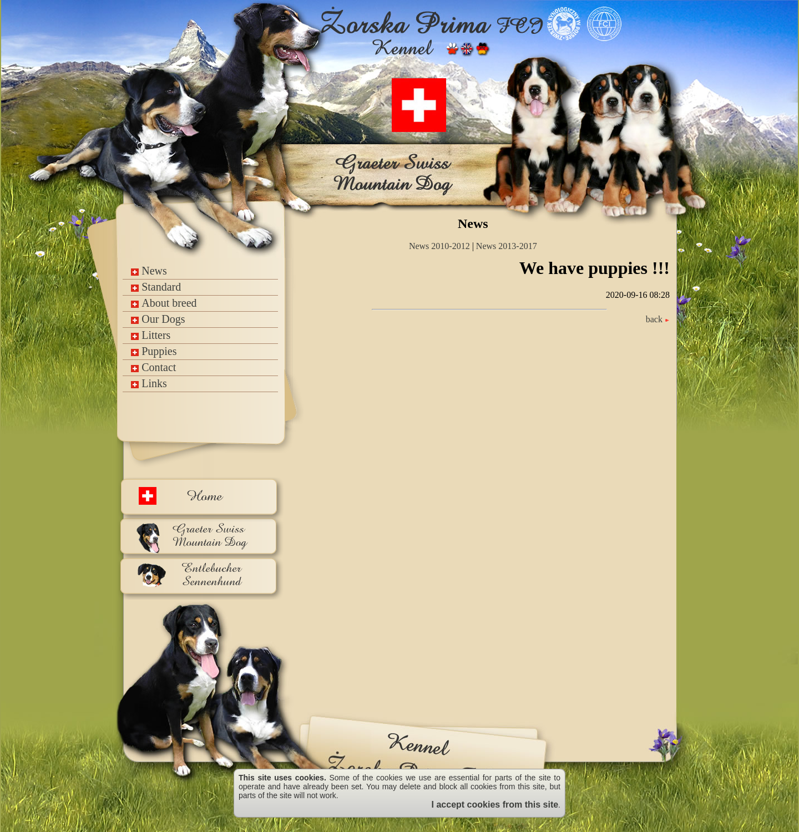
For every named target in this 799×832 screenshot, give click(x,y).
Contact (153, 367)
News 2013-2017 (506, 246)
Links (149, 383)
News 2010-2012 (439, 246)
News (149, 271)
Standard (156, 287)
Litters (150, 335)
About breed (163, 303)
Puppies (153, 351)
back (658, 319)
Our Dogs (158, 319)
